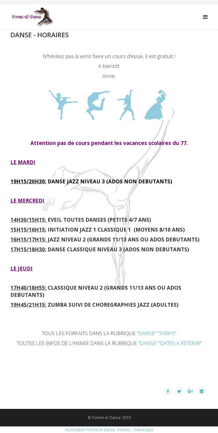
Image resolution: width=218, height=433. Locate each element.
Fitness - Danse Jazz (135, 429)
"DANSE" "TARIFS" (156, 333)
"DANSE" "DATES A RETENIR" (170, 343)
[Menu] (205, 17)
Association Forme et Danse (90, 429)
